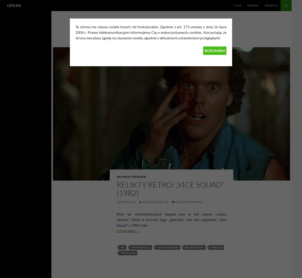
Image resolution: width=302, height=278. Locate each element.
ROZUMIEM (215, 50)
